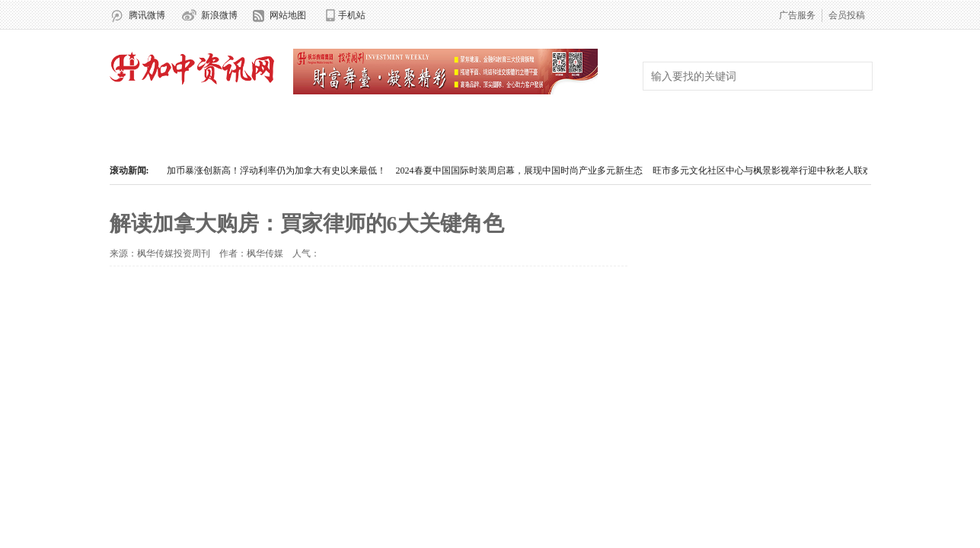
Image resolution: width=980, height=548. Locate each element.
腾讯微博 (147, 15)
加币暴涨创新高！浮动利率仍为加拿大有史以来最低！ (276, 170)
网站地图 (288, 15)
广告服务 (797, 15)
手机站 (352, 15)
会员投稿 (846, 15)
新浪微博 (219, 15)
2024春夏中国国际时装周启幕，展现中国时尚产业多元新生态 (519, 170)
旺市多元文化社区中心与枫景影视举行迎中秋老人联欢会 (767, 170)
